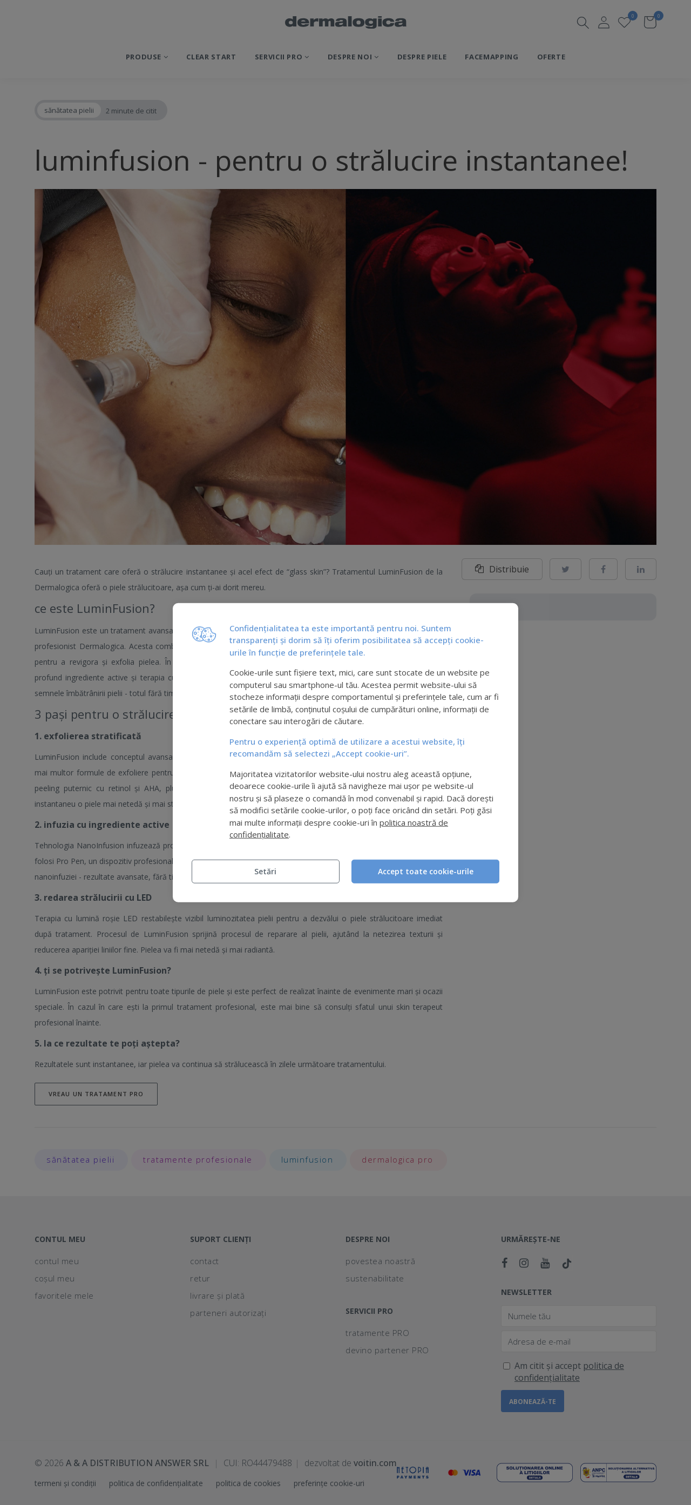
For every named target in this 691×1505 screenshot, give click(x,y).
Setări (265, 871)
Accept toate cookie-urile (425, 871)
